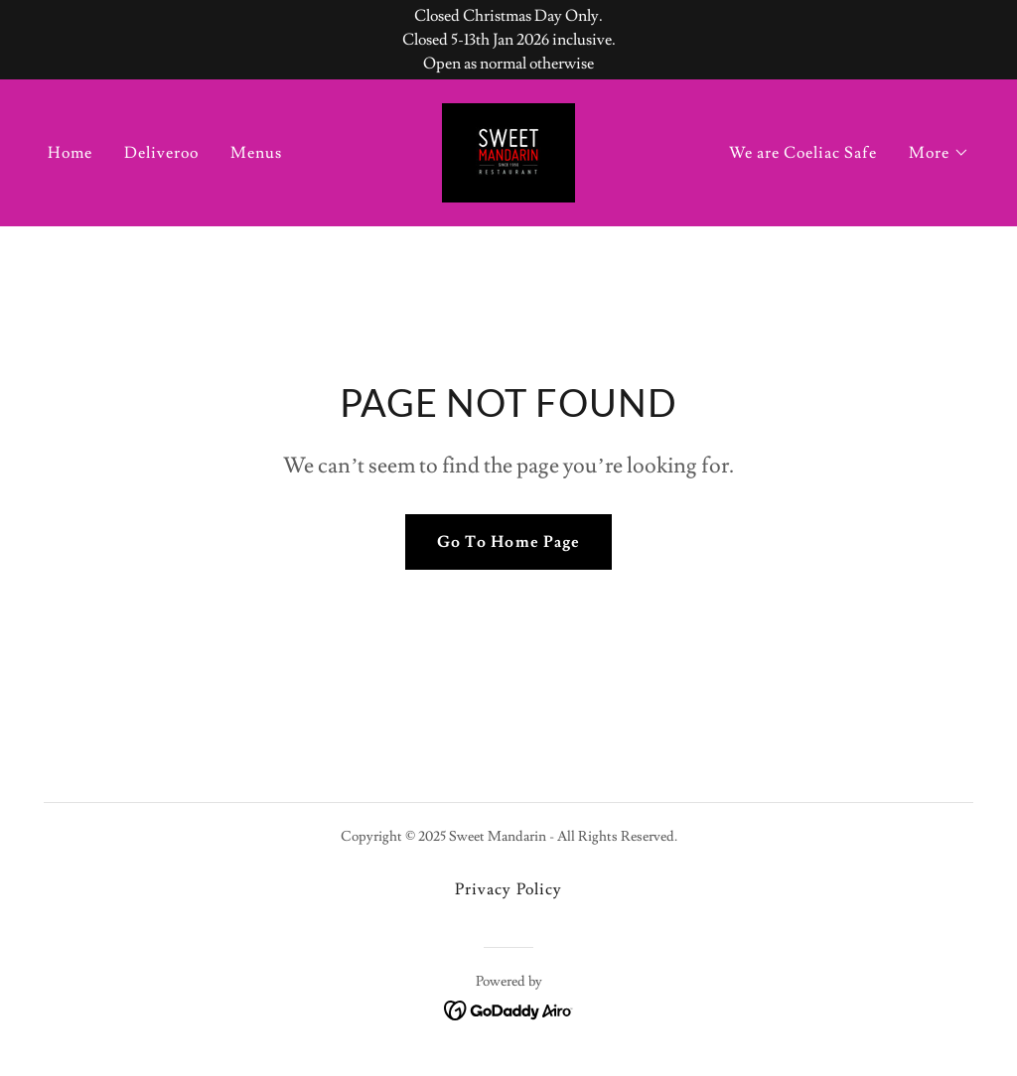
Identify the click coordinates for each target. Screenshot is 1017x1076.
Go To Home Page (508, 542)
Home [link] (70, 153)
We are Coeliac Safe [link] (803, 153)
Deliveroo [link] (161, 153)
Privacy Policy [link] (508, 889)
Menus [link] (256, 153)
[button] (939, 153)
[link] (508, 149)
